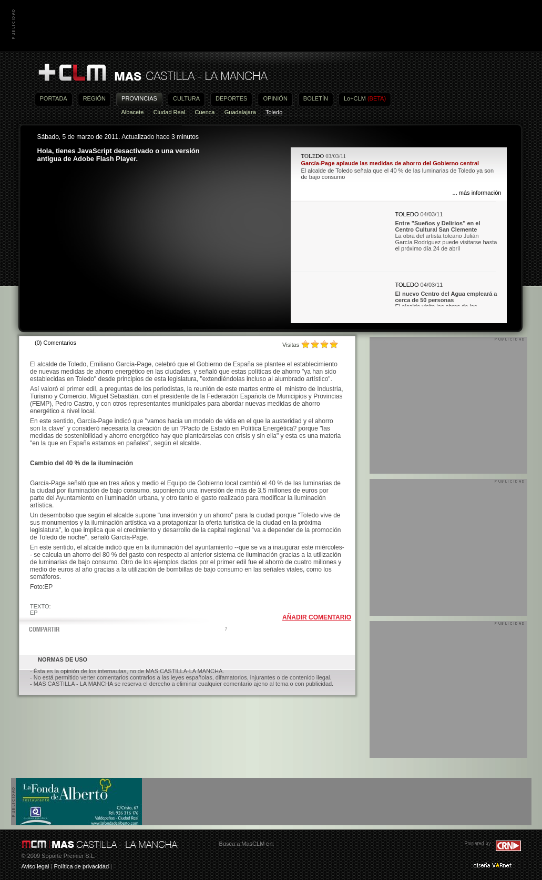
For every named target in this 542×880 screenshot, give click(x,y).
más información (480, 192)
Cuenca (205, 112)
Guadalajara (240, 112)
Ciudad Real (170, 112)
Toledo (273, 112)
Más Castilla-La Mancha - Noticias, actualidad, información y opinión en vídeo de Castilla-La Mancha (152, 73)
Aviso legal (35, 866)
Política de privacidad (81, 866)
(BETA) (376, 98)
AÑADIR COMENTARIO (316, 617)
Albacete (132, 112)
